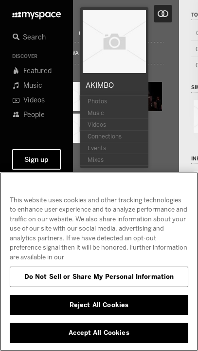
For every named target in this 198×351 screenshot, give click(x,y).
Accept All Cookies (99, 332)
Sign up (36, 159)
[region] (99, 261)
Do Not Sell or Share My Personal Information (99, 276)
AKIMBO (100, 85)
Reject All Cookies (99, 304)
